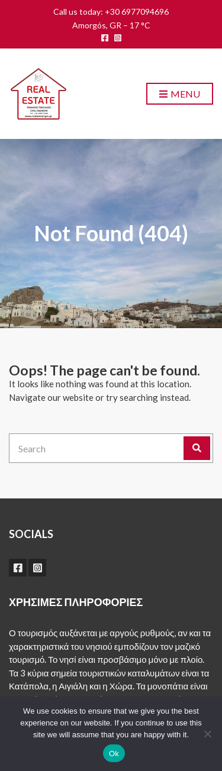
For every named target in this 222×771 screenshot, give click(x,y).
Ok (114, 753)
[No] (207, 734)
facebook (105, 38)
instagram (118, 38)
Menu (179, 94)
